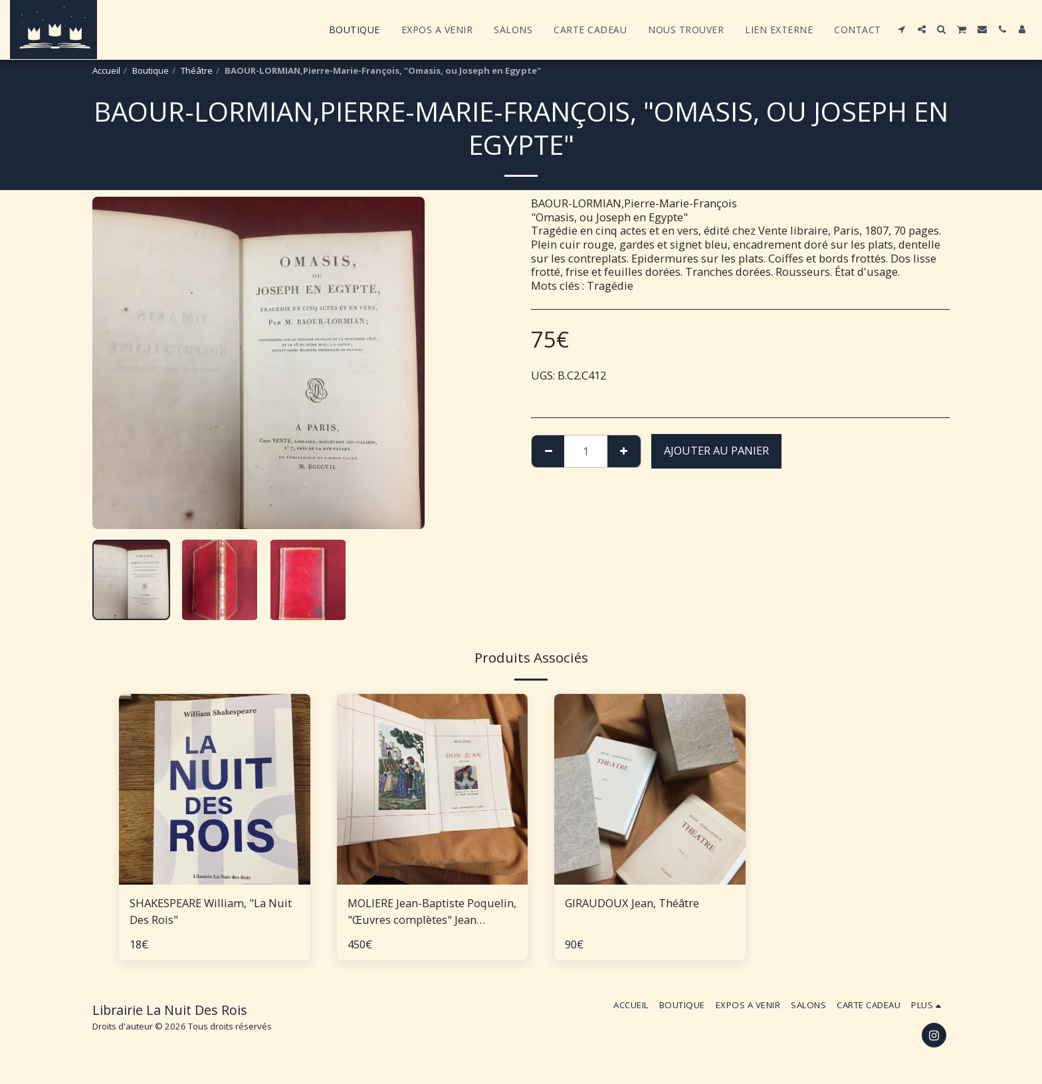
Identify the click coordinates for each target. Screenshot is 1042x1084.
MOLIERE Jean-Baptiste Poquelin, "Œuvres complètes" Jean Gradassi (432, 911)
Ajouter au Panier (716, 450)
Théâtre (197, 70)
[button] (901, 29)
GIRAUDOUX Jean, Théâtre (632, 903)
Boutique (150, 70)
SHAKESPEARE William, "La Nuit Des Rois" (211, 911)
